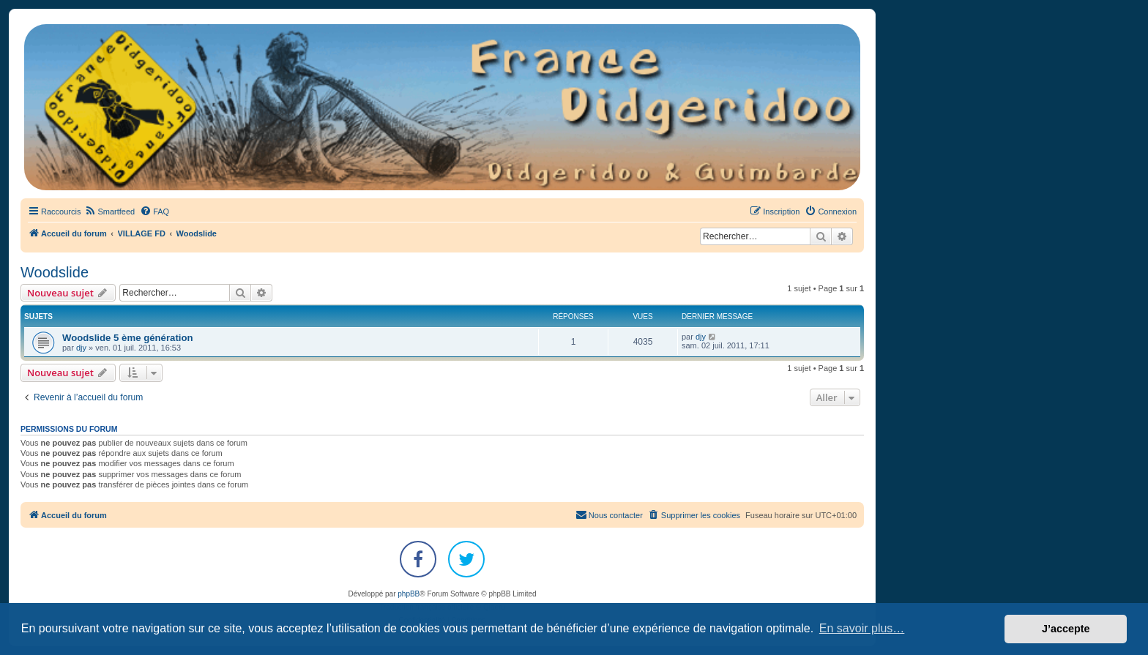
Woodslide (54, 272)
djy (81, 347)
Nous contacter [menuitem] (609, 514)
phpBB (409, 594)
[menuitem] (109, 211)
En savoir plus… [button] (862, 628)
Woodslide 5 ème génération (127, 337)
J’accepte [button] (1066, 629)
